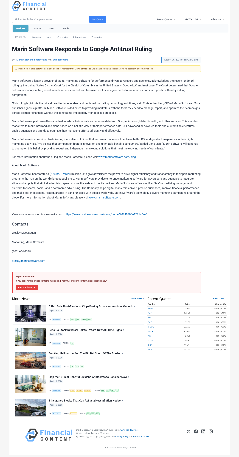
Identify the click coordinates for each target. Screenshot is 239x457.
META (150, 331)
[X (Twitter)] (188, 437)
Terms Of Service (141, 438)
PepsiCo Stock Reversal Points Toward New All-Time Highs (87, 330)
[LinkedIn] (203, 437)
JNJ (109, 391)
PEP (73, 343)
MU (79, 320)
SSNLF (85, 320)
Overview (37, 37)
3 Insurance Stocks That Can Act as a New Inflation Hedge (86, 402)
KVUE (115, 391)
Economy (89, 391)
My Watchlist (191, 19)
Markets (20, 28)
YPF (83, 367)
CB (89, 415)
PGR (93, 415)
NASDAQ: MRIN (60, 174)
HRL (104, 391)
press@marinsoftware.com (28, 260)
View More (136, 298)
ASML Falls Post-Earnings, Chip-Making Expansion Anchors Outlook (92, 306)
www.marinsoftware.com (104, 197)
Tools (66, 28)
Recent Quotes (164, 19)
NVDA (150, 340)
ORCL (150, 345)
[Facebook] (196, 437)
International (79, 37)
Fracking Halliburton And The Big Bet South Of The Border (86, 354)
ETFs (52, 28)
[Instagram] (211, 437)
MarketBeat (57, 320)
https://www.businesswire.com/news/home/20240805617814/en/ (106, 214)
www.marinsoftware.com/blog (117, 157)
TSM (91, 320)
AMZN (151, 308)
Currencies (62, 37)
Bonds (73, 391)
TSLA (150, 349)
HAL (73, 367)
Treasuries (96, 37)
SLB (78, 367)
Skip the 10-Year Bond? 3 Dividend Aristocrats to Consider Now (89, 378)
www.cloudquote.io (129, 431)
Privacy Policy (121, 438)
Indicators (216, 19)
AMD (150, 317)
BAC (150, 322)
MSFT (150, 336)
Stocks (37, 28)
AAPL (150, 313)
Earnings (80, 391)
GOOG (151, 326)
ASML (74, 320)
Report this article (26, 287)
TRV (99, 415)
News (49, 37)
